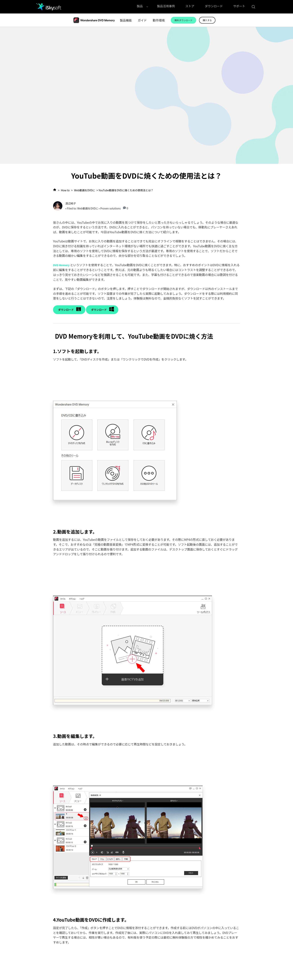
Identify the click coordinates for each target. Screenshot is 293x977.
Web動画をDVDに (84, 190)
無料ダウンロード (184, 20)
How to (65, 190)
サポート (239, 6)
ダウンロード (214, 6)
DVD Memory (61, 265)
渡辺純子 (70, 203)
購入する (207, 20)
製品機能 (126, 20)
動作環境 (159, 20)
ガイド (142, 20)
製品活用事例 (166, 6)
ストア (189, 6)
